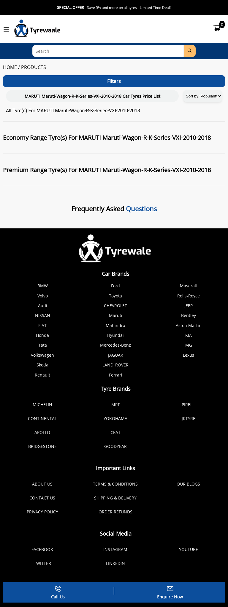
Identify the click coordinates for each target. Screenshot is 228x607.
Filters (114, 81)
